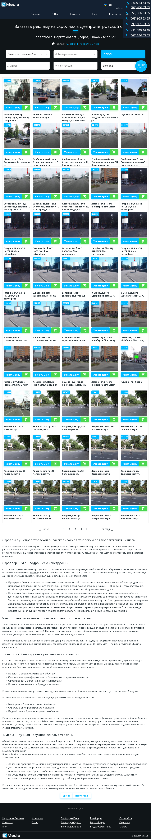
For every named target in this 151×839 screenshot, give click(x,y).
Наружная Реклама (13, 818)
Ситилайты (125, 818)
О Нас (55, 14)
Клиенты (75, 14)
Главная (35, 14)
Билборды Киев (70, 818)
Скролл (61, 43)
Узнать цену (13, 107)
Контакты (115, 14)
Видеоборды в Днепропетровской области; (33, 711)
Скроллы (124, 822)
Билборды (96, 818)
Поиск (108, 54)
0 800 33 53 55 (138, 3)
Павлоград (81, 795)
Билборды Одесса (71, 822)
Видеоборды (97, 822)
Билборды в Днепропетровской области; (32, 704)
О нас (35, 822)
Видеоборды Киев (100, 826)
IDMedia (85, 754)
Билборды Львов (71, 826)
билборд (34, 572)
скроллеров (61, 546)
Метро (123, 826)
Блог (94, 14)
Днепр (66, 795)
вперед (106, 529)
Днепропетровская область (83, 43)
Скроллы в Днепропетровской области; (31, 707)
